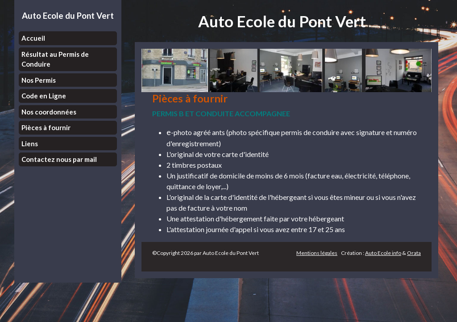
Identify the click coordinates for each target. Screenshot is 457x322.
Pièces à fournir (46, 127)
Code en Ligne (43, 96)
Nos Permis (38, 80)
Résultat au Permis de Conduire (55, 59)
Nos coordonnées (48, 112)
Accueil (33, 38)
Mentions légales (316, 253)
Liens (29, 144)
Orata (414, 253)
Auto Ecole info (383, 253)
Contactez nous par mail (59, 159)
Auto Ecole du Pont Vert (68, 15)
